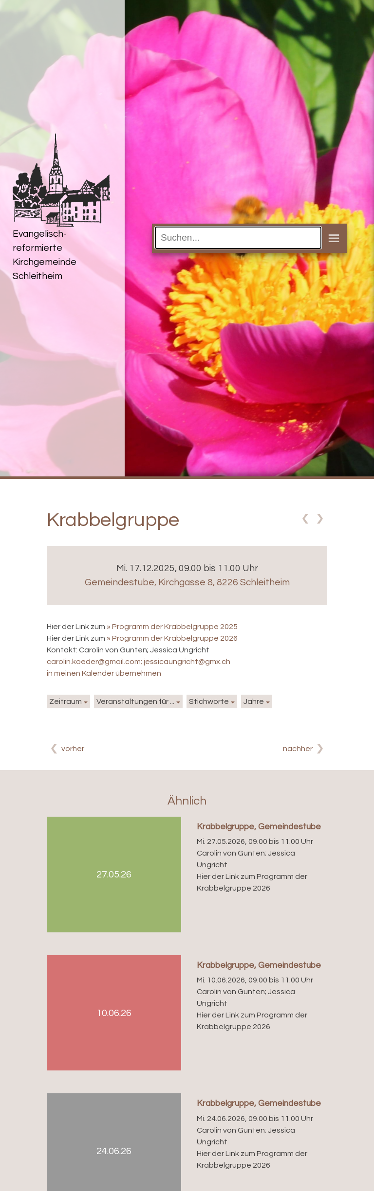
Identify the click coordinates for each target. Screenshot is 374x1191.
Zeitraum (65, 701)
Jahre (253, 701)
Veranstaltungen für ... (135, 701)
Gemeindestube (187, 582)
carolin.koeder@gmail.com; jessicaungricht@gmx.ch (138, 662)
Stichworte (209, 701)
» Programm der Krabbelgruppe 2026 (172, 638)
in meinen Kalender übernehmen (104, 673)
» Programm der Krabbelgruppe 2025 (172, 627)
